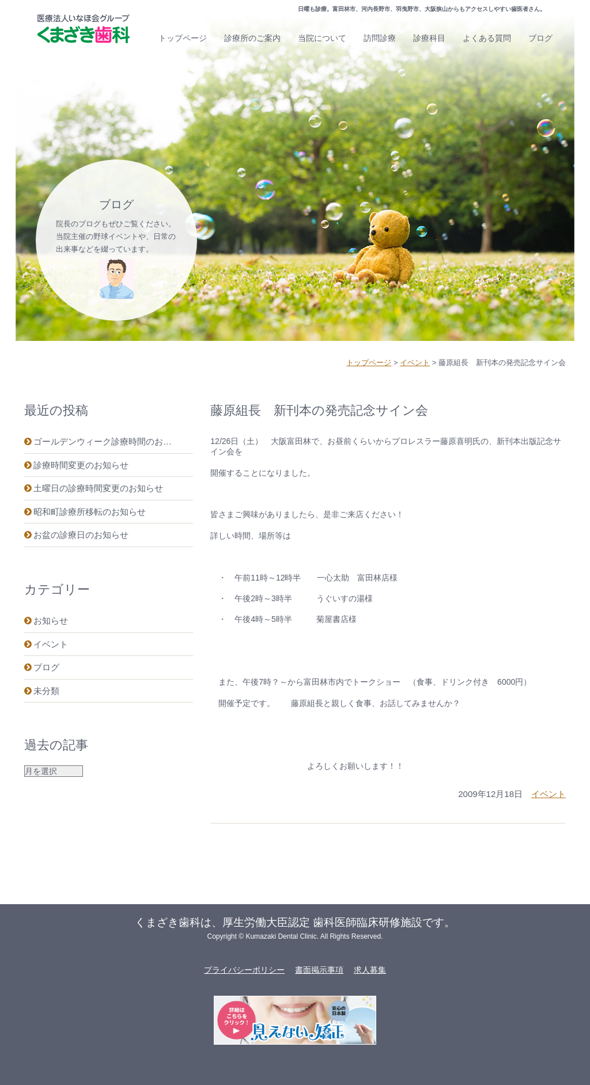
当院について (322, 38)
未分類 (46, 691)
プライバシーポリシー (244, 969)
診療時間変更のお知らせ (80, 465)
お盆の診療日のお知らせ (80, 535)
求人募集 (370, 969)
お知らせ (50, 620)
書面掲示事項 (319, 969)
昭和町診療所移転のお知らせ (89, 512)
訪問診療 (380, 38)
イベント (50, 644)
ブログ (540, 38)
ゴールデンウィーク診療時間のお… (102, 441)
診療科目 (429, 38)
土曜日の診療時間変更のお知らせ (98, 488)
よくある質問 (487, 38)
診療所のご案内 (252, 38)
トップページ (182, 38)
